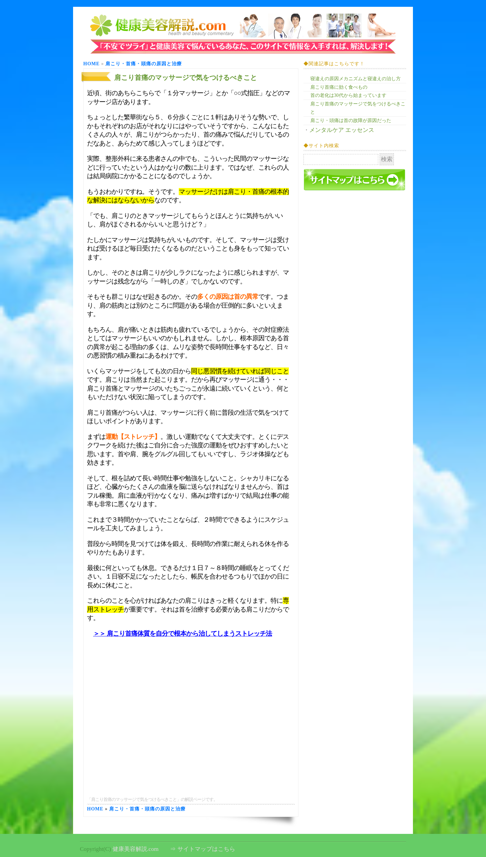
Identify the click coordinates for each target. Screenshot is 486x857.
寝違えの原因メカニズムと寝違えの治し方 (355, 78)
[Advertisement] (191, 668)
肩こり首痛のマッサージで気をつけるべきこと (185, 77)
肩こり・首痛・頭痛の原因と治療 (143, 63)
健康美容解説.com (135, 849)
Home (91, 63)
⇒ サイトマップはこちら (202, 849)
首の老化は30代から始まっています (348, 95)
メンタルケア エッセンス (341, 130)
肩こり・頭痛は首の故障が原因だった (350, 120)
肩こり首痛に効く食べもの (338, 87)
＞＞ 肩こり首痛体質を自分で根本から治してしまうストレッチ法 (182, 633)
